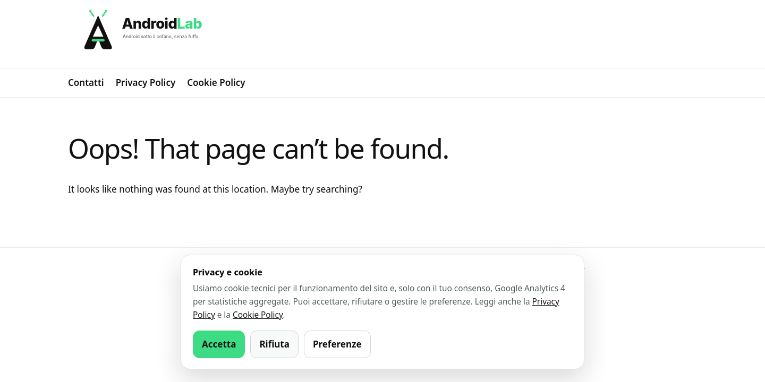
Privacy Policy (146, 82)
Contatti (86, 82)
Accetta (219, 344)
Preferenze (337, 344)
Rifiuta (274, 344)
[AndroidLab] (382, 34)
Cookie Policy (216, 82)
